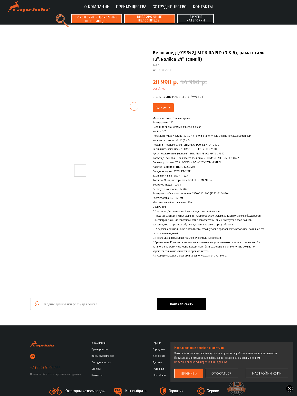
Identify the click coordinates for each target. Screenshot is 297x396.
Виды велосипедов (102, 356)
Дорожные (159, 356)
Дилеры (96, 368)
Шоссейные (159, 375)
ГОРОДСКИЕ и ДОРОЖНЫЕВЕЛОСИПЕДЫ (97, 19)
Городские (159, 349)
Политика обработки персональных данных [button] (55, 374)
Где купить (163, 107)
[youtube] (32, 356)
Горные (157, 343)
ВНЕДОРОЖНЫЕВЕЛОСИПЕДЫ (149, 18)
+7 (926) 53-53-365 (45, 367)
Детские (157, 362)
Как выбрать (136, 390)
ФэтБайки (158, 368)
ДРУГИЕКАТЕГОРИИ (196, 18)
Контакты (203, 6)
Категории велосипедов (85, 390)
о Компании (97, 6)
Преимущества (131, 6)
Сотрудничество (170, 6)
